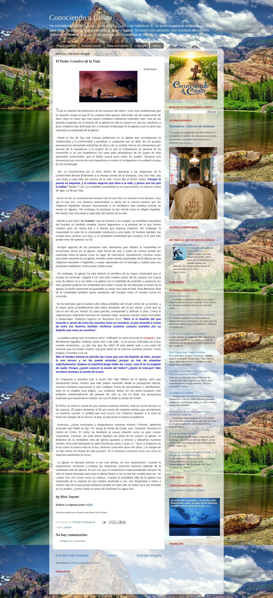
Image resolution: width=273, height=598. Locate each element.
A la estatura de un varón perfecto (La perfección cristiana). (189, 413)
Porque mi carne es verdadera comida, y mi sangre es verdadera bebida (193, 453)
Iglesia (67, 527)
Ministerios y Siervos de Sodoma (191, 126)
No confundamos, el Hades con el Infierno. (192, 314)
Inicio (113, 555)
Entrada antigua (149, 555)
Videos (156, 45)
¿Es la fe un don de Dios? (183, 433)
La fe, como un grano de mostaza (187, 333)
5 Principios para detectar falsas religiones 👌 (200, 249)
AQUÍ (89, 504)
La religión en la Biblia (181, 392)
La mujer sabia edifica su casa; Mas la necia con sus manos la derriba (193, 372)
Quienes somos (91, 45)
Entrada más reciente (72, 555)
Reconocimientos (117, 45)
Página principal (66, 45)
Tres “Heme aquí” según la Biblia (187, 352)
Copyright (140, 45)
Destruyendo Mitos (184, 245)
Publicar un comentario (72, 541)
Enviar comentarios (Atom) (85, 562)
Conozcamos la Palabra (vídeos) (187, 490)
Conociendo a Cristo (80, 17)
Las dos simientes (179, 296)
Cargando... (175, 231)
